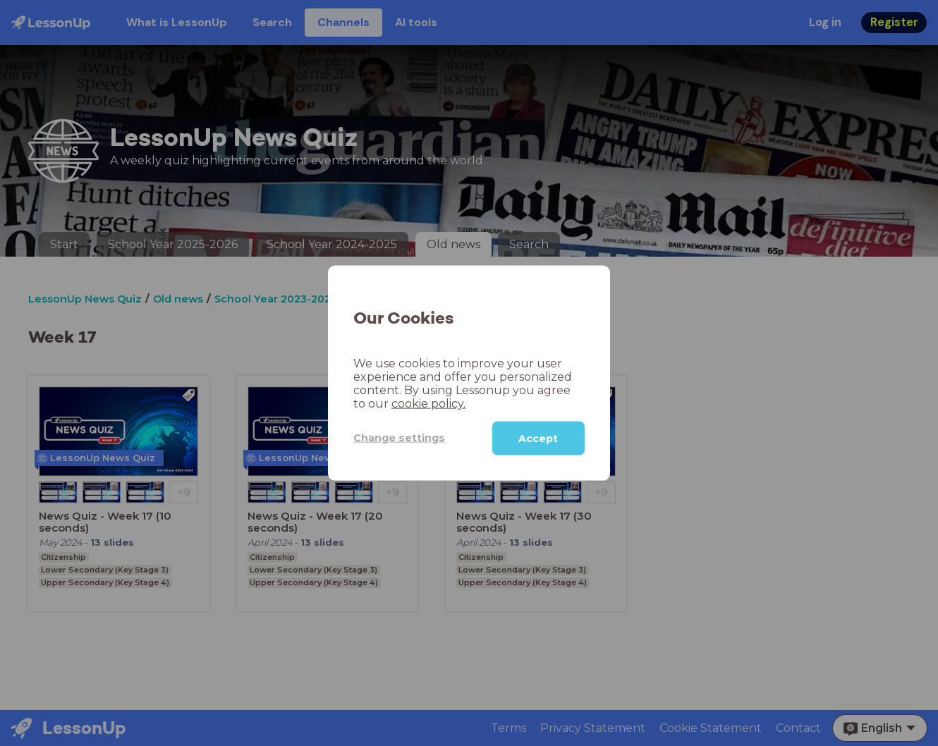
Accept (538, 438)
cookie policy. (428, 403)
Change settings (399, 438)
